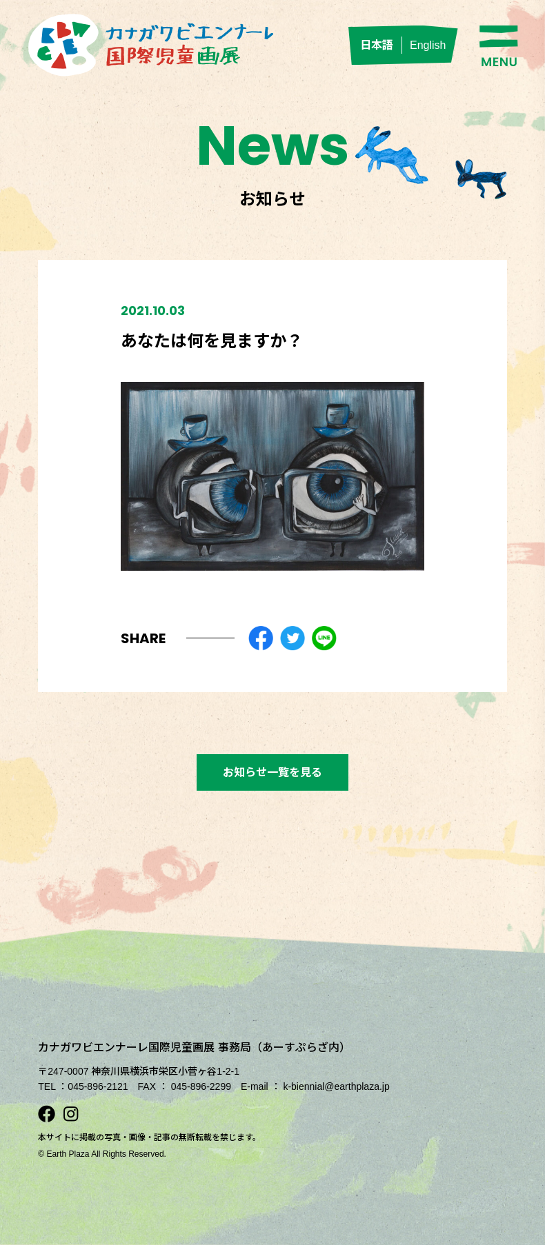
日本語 (376, 45)
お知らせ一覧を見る (272, 772)
